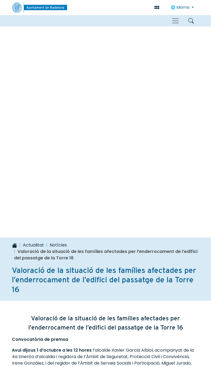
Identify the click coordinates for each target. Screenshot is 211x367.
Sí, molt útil (39, 236)
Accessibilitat (68, 337)
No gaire (90, 236)
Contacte (101, 337)
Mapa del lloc (32, 337)
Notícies (58, 40)
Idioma (181, 7)
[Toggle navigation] (175, 21)
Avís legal (130, 337)
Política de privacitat (171, 337)
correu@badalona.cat (111, 322)
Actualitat (33, 40)
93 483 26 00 (103, 316)
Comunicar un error (167, 236)
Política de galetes (105, 350)
